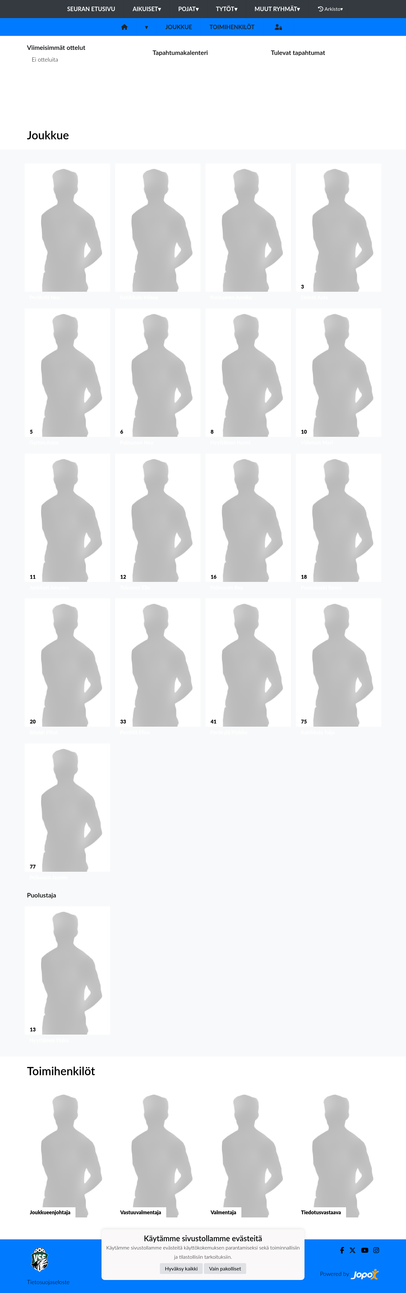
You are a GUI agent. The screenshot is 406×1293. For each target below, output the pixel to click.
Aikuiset (147, 8)
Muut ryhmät (277, 8)
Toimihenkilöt (231, 26)
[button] (67, 233)
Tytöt (226, 8)
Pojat (188, 8)
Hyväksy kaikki (181, 1268)
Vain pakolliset (225, 1268)
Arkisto (330, 9)
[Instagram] (373, 1250)
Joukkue (178, 26)
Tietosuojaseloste (48, 1281)
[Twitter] (350, 1250)
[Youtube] (362, 1250)
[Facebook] (339, 1250)
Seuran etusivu (91, 8)
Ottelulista (42, 84)
